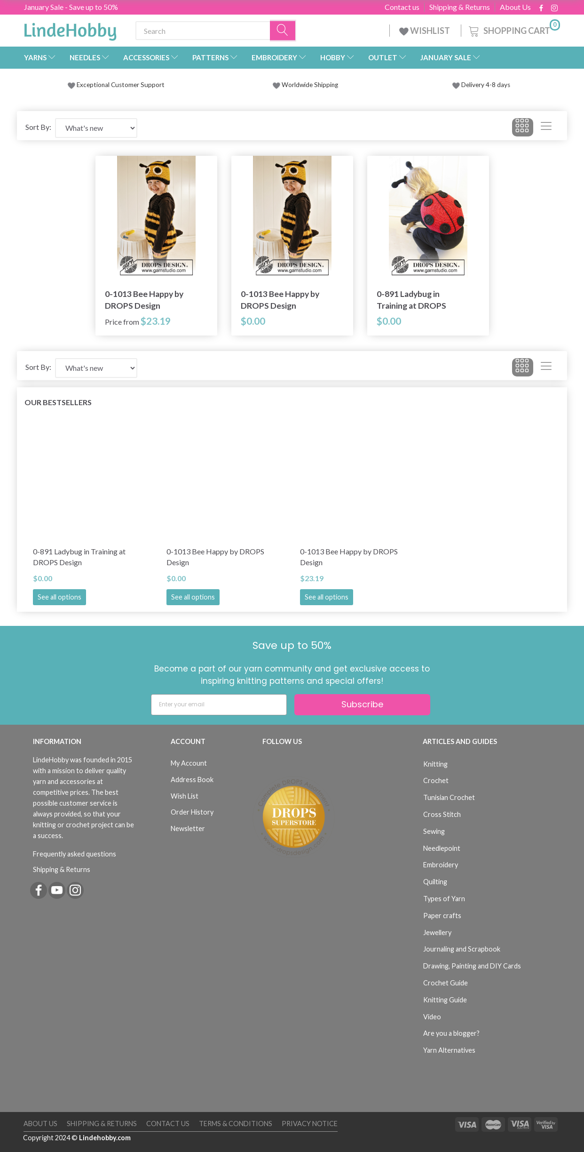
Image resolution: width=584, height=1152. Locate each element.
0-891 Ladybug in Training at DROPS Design (411, 300)
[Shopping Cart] (513, 29)
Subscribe (362, 704)
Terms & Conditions (235, 1124)
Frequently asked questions (74, 854)
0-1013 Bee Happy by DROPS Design (144, 300)
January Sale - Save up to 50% (71, 6)
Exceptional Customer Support (121, 84)
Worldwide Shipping (305, 84)
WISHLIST (425, 30)
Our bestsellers (58, 402)
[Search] (283, 30)
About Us (515, 7)
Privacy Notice (310, 1124)
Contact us (402, 7)
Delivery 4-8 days (481, 84)
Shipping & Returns (459, 7)
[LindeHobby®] (70, 28)
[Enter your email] (219, 704)
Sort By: (38, 126)
